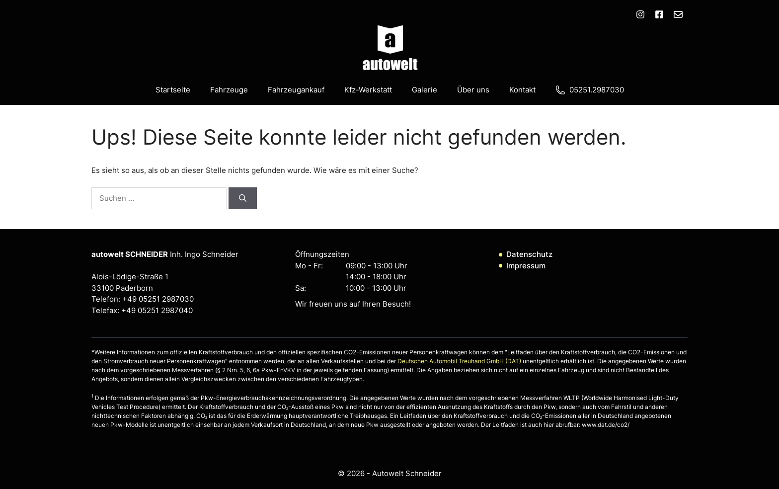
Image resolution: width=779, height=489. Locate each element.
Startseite (173, 89)
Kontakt (522, 89)
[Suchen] (243, 198)
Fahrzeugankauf (296, 89)
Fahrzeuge (229, 89)
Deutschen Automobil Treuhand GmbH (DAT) (460, 361)
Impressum (525, 265)
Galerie (424, 89)
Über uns (473, 89)
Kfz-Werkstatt (368, 89)
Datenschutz (529, 254)
